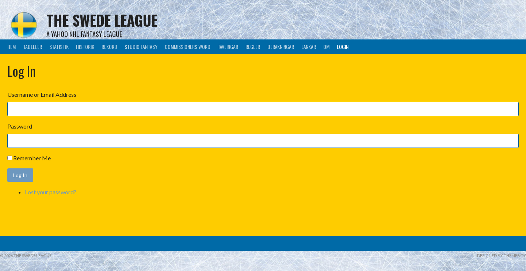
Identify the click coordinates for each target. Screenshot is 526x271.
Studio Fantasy (141, 46)
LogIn (342, 46)
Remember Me (32, 157)
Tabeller (32, 46)
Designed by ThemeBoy (501, 255)
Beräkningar (280, 46)
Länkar (308, 46)
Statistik (59, 46)
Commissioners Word (187, 46)
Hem (11, 46)
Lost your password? (50, 191)
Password (19, 126)
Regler (252, 46)
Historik (85, 46)
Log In (20, 175)
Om (326, 46)
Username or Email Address (41, 94)
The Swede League (101, 20)
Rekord (109, 46)
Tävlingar (228, 46)
